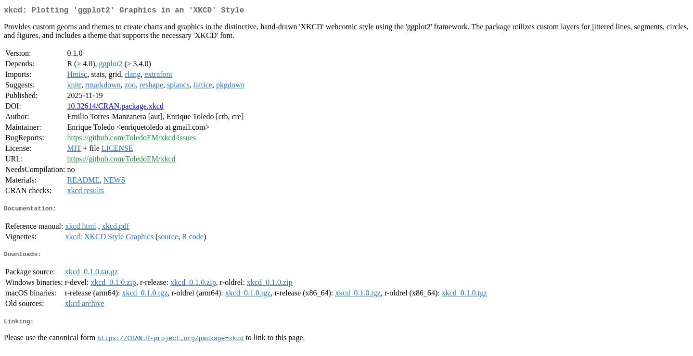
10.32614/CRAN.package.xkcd (115, 108)
